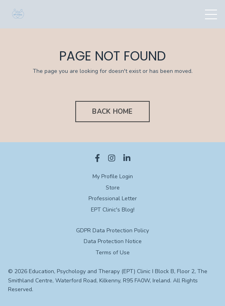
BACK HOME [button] (112, 111)
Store (113, 187)
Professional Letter (112, 198)
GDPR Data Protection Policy (112, 230)
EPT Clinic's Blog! (113, 209)
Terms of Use (113, 252)
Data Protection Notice (113, 241)
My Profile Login (112, 176)
